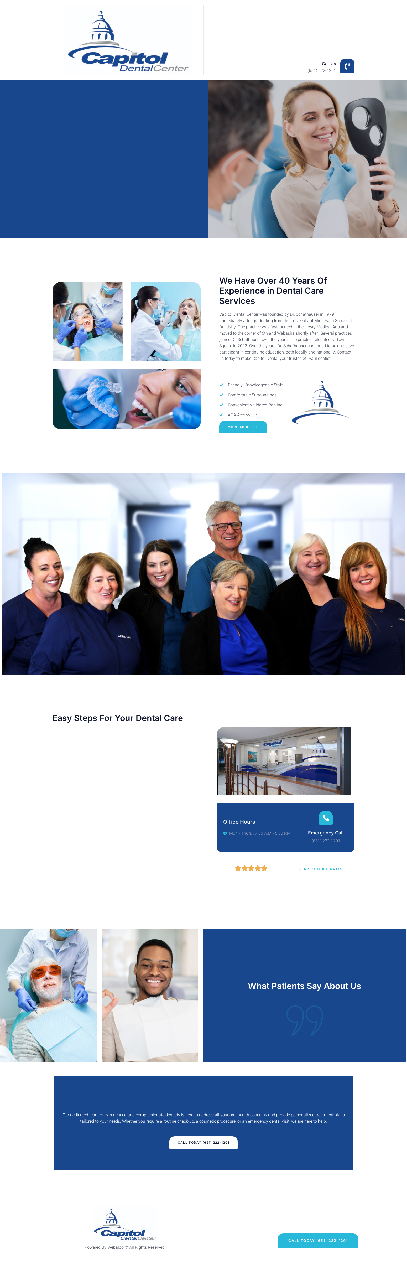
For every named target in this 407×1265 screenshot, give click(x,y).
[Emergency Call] (326, 818)
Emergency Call (326, 833)
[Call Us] (347, 66)
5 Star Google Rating (320, 869)
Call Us (329, 63)
